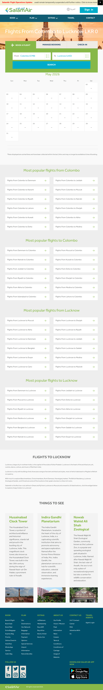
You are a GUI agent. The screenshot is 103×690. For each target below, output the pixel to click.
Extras (51, 18)
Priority (7, 637)
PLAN (32, 18)
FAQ (71, 627)
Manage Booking (52, 45)
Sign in (88, 10)
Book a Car (41, 637)
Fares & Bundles (26, 654)
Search (51, 65)
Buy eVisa (40, 630)
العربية (71, 9)
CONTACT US (90, 19)
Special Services (27, 644)
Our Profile (57, 620)
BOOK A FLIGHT (20, 45)
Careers (56, 637)
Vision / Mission (59, 624)
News (55, 634)
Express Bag (9, 634)
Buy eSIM (40, 627)
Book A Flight (10, 620)
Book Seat (8, 624)
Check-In (82, 45)
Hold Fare (8, 644)
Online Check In (10, 640)
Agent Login (90, 623)
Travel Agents (71, 19)
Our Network (25, 627)
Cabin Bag (8, 654)
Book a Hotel (41, 634)
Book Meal (8, 627)
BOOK (12, 18)
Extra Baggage (10, 630)
